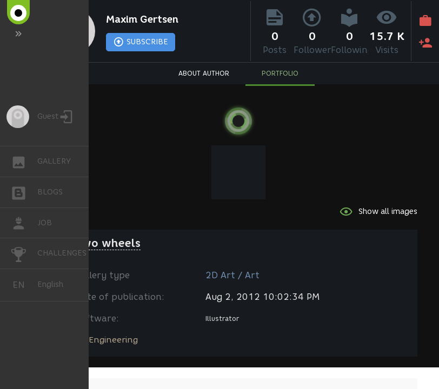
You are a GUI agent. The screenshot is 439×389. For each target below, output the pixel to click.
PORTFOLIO (280, 73)
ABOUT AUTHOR (203, 73)
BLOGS (24, 191)
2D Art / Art (232, 275)
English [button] (22, 285)
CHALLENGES (24, 252)
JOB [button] (24, 223)
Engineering (113, 340)
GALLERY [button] (24, 161)
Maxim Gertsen (142, 19)
